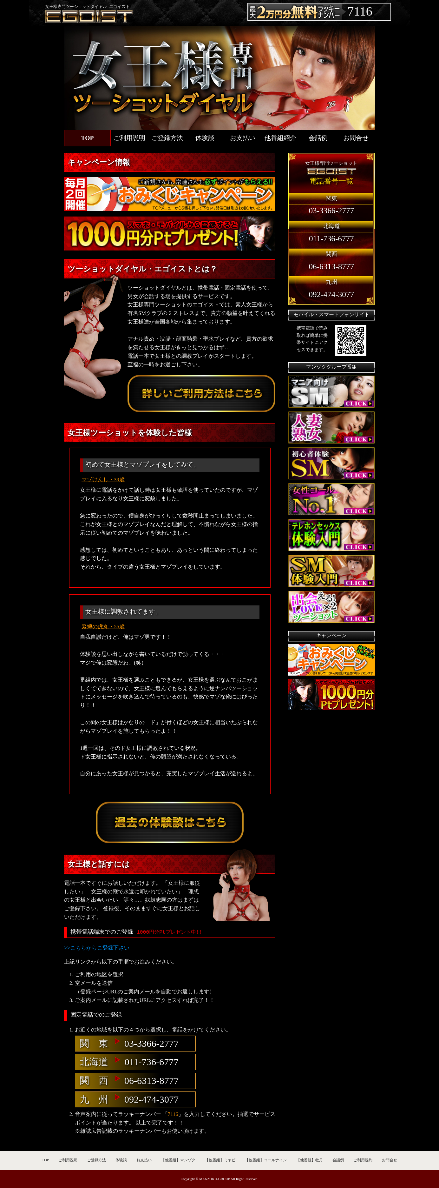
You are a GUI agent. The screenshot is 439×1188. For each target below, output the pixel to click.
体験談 (204, 138)
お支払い (242, 138)
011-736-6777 (151, 1062)
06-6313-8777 (151, 1080)
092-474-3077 (151, 1099)
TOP (87, 138)
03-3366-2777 (151, 1043)
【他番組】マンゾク (178, 1160)
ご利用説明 (129, 138)
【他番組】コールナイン (266, 1160)
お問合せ (356, 138)
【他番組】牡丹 (309, 1160)
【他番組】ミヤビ (220, 1160)
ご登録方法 (167, 138)
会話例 (318, 138)
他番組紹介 (280, 138)
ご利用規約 (362, 1160)
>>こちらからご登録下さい (96, 948)
